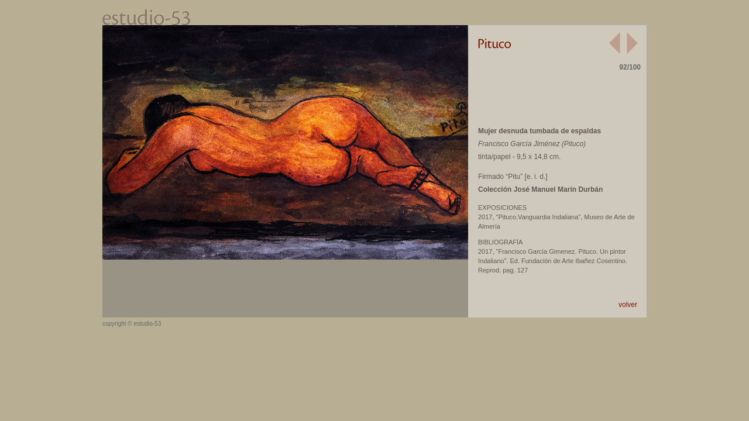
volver (628, 305)
